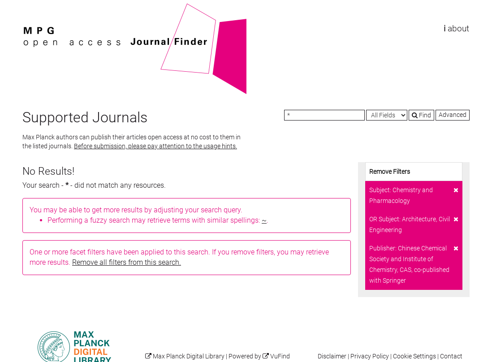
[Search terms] (324, 115)
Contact (451, 356)
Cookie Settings (414, 356)
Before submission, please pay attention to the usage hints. (155, 146)
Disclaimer (332, 356)
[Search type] (386, 115)
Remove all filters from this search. (126, 262)
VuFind (36, 8)
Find (421, 115)
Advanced (452, 114)
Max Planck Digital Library (188, 356)
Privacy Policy (369, 356)
